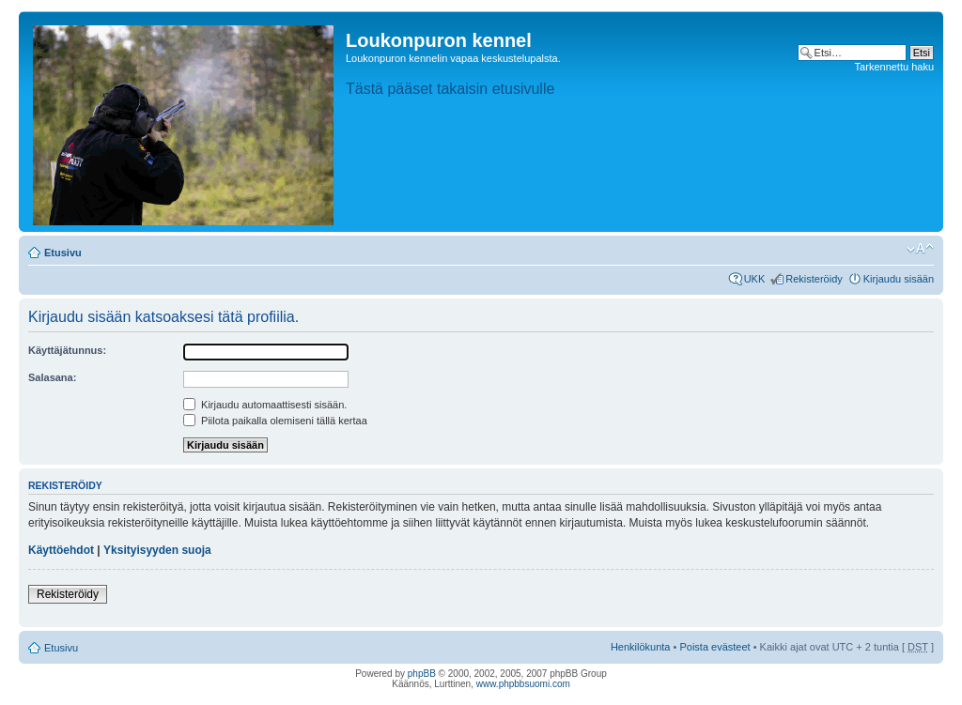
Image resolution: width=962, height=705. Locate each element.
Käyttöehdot (61, 550)
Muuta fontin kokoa (920, 248)
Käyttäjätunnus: (67, 350)
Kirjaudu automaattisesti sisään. (265, 404)
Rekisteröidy (814, 278)
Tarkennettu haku (894, 66)
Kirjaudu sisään (898, 278)
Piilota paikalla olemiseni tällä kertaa (275, 420)
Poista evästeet (714, 646)
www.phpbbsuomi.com (523, 684)
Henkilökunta (641, 646)
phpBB (422, 673)
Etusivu (63, 252)
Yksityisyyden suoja (157, 550)
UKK (755, 278)
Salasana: (52, 377)
